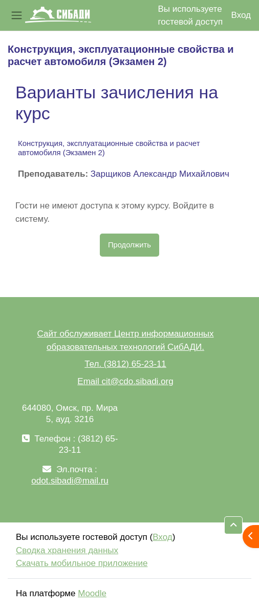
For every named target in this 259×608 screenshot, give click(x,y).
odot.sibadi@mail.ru (70, 481)
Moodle (92, 593)
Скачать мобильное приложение (81, 563)
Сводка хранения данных (67, 550)
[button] (233, 525)
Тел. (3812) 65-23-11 (125, 364)
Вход (241, 15)
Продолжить (129, 245)
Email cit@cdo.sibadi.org (125, 381)
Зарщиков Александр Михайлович (160, 174)
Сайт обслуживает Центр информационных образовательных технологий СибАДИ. (125, 340)
